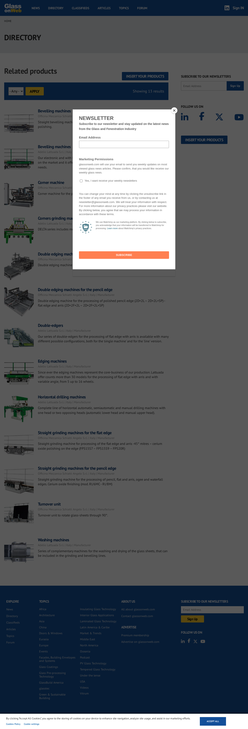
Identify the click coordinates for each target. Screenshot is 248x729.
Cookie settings (31, 724)
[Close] (174, 110)
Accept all (213, 721)
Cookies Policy (13, 724)
